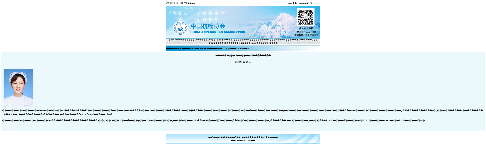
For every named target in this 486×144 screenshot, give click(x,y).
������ (258, 137)
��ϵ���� (272, 137)
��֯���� (231, 48)
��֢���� (291, 40)
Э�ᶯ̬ (210, 40)
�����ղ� (305, 3)
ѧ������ (238, 40)
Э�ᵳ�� (243, 43)
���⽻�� (275, 40)
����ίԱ (244, 48)
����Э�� (193, 40)
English (317, 3)
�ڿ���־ (308, 40)
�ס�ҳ (172, 40)
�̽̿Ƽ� (211, 43)
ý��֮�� (273, 43)
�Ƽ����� (228, 43)
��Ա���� (257, 43)
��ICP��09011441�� (243, 140)
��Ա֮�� (220, 40)
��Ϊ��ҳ (292, 3)
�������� (257, 40)
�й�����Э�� (213, 48)
